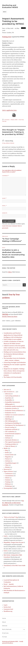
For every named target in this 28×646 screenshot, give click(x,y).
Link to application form (9, 110)
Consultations (9, 475)
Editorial (4, 625)
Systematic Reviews (11, 440)
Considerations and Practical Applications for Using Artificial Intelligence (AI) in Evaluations (13, 335)
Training (4, 121)
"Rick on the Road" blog (11, 517)
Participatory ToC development (14, 425)
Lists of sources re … (10, 391)
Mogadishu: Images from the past (14, 542)
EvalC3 (6, 536)
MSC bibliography (10, 421)
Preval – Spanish (9, 584)
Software (7, 438)
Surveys (4, 636)
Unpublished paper (10, 463)
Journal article (9, 454)
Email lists (21, 119)
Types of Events (8, 471)
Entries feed (7, 607)
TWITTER (5, 314)
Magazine (8, 456)
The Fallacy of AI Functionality (13, 377)
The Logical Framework (12, 442)
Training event (6, 37)
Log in (5, 605)
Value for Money (10, 446)
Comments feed (8, 609)
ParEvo (6, 551)
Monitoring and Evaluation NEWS (10, 6)
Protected (6, 469)
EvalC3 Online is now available (12, 339)
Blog (6, 450)
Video (7, 465)
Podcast (7, 459)
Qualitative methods (11, 429)
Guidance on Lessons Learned (14, 414)
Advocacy (8, 393)
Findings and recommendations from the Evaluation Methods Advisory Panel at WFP (15, 354)
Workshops (8, 486)
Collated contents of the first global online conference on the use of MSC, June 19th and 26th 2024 (15, 348)
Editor (10, 272)
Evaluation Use (9, 412)
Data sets (6, 389)
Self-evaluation (9, 431)
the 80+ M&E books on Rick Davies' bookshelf (13, 503)
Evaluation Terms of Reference (14, 410)
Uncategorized (8, 488)
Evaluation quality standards (13, 406)
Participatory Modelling (12, 423)
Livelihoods (8, 417)
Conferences (8, 473)
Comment (5, 175)
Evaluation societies (11, 408)
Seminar (7, 480)
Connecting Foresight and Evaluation (15, 362)
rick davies (6, 119)
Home (4, 618)
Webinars (8, 484)
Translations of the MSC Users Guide (14, 565)
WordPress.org (8, 611)
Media (5, 448)
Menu (4, 11)
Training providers (10, 444)
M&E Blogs (8, 419)
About (4, 622)
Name (4, 198)
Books (7, 452)
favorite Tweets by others (9, 316)
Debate (7, 477)
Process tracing (9, 427)
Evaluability (8, 400)
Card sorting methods (11, 396)
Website (4, 213)
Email (4, 205)
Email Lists (5, 633)
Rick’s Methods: (6, 629)
